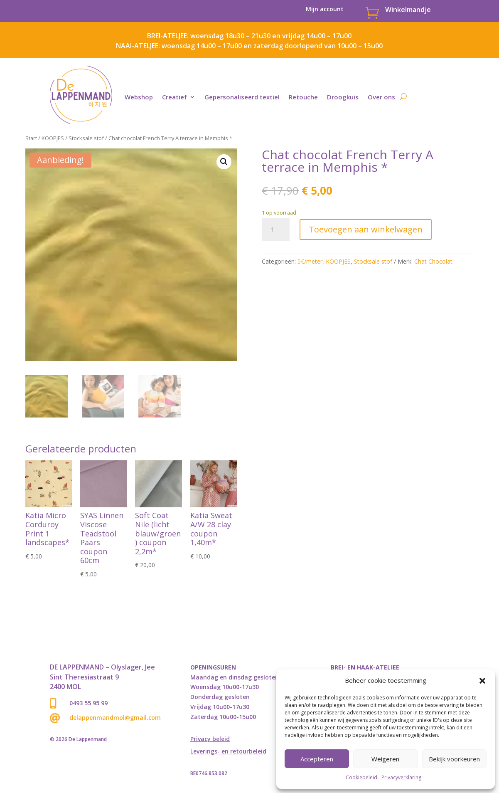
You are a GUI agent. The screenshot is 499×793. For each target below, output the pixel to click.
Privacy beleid (210, 739)
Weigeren (385, 759)
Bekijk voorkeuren (454, 759)
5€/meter (309, 261)
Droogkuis (343, 97)
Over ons (381, 97)
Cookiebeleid (361, 777)
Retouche (303, 97)
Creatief (174, 97)
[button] (482, 681)
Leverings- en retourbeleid (228, 752)
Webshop (139, 97)
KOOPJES (53, 138)
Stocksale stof (86, 138)
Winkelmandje (408, 9)
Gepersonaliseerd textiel (242, 97)
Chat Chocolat (433, 261)
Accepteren (316, 759)
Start (31, 138)
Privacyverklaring (401, 777)
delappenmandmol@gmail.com (115, 717)
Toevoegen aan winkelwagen (366, 229)
